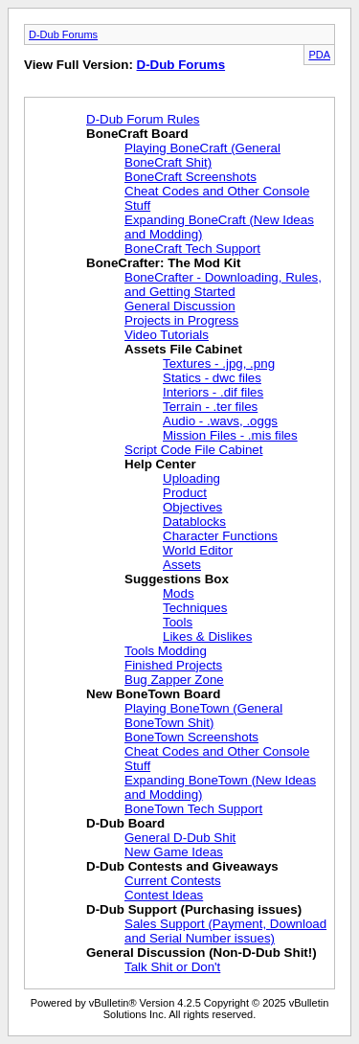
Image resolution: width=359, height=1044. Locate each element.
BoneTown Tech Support (193, 809)
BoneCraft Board (137, 133)
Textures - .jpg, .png (219, 363)
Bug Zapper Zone (174, 679)
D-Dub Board (125, 823)
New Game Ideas (173, 852)
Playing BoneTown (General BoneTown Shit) (203, 715)
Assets (182, 564)
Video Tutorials (166, 335)
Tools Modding (165, 651)
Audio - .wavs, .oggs (220, 421)
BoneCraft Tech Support (192, 248)
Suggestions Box (176, 579)
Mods (178, 593)
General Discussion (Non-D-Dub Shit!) (201, 952)
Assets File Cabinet (183, 349)
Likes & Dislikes (207, 636)
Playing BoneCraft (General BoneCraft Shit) (202, 155)
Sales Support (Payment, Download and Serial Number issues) (225, 931)
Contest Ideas (163, 895)
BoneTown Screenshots (191, 737)
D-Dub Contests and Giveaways (182, 866)
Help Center (160, 464)
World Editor (198, 550)
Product (185, 493)
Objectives (192, 507)
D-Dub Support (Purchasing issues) (194, 909)
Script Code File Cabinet (193, 450)
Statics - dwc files (212, 378)
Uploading (191, 478)
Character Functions (220, 536)
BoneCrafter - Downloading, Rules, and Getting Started (223, 284)
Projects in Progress (181, 320)
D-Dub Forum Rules (143, 119)
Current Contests (172, 881)
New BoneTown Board (153, 694)
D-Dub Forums (63, 34)
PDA (319, 54)
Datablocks (194, 521)
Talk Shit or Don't (172, 967)
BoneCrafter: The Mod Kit (163, 263)
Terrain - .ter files (210, 406)
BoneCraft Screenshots (190, 177)
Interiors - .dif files (213, 392)
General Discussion (180, 306)
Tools (177, 622)
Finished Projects (173, 665)
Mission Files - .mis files (230, 435)
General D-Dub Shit (180, 837)
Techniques (195, 608)
